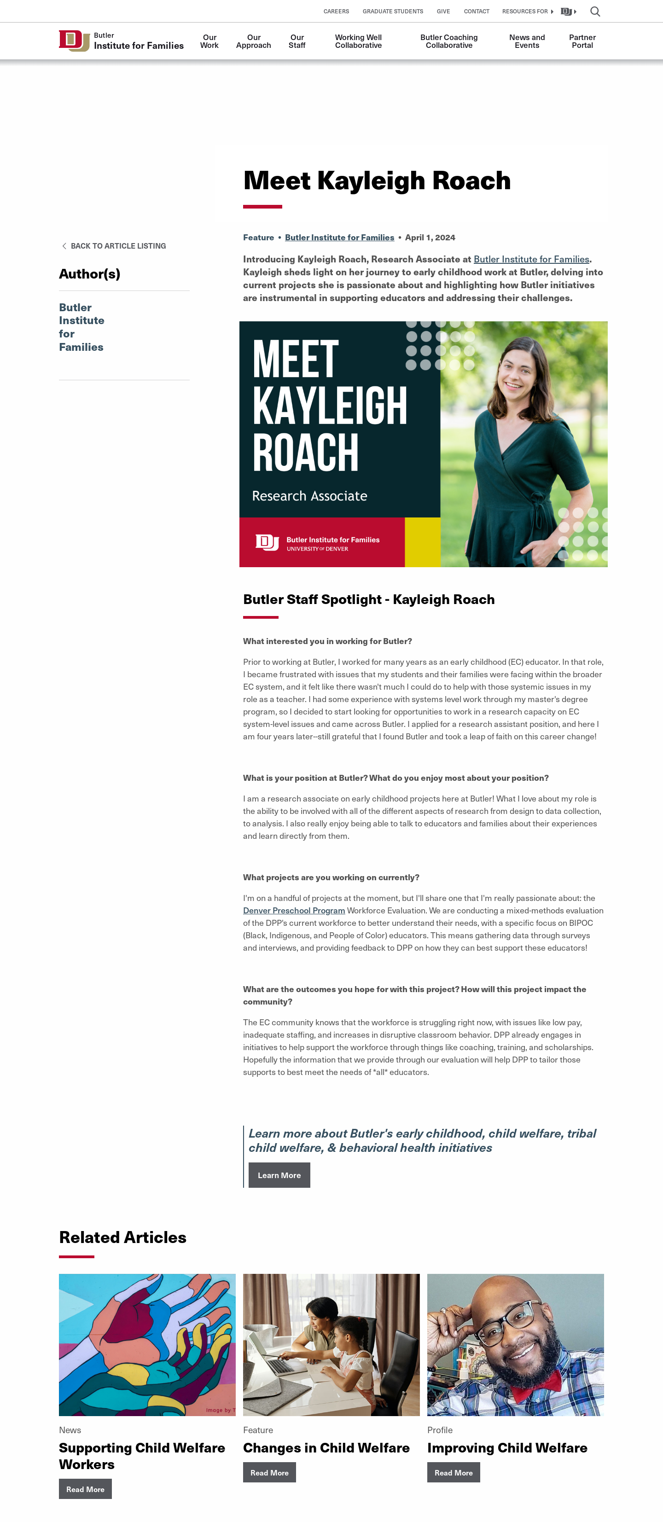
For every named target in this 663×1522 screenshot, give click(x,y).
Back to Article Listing (112, 245)
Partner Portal (583, 40)
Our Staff (297, 40)
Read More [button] (85, 1489)
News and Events (528, 40)
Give (443, 11)
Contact (476, 11)
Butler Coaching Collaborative (450, 40)
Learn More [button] (279, 1174)
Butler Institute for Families (340, 237)
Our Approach (253, 40)
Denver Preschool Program (294, 910)
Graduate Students (393, 11)
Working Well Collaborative (359, 40)
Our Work (209, 40)
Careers (336, 11)
